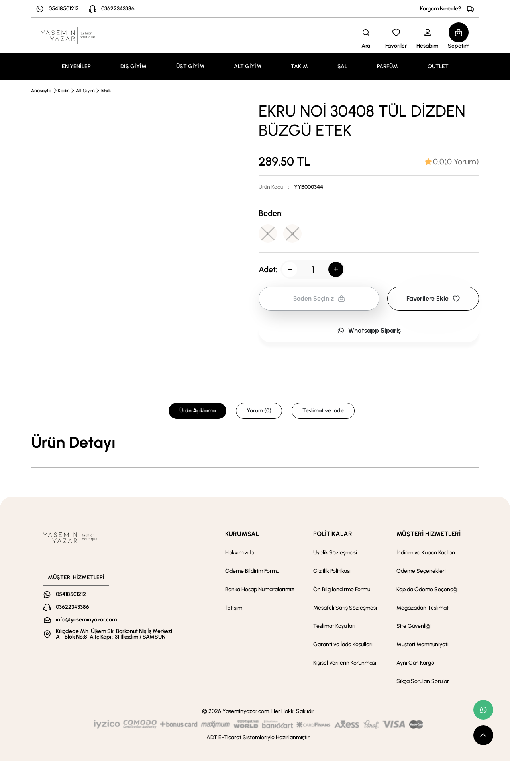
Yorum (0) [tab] (259, 411)
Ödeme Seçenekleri (421, 571)
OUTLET (438, 66)
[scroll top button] (483, 735)
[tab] (452, 161)
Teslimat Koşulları (334, 626)
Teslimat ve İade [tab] (323, 411)
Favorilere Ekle (433, 299)
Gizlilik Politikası (332, 571)
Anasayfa (41, 90)
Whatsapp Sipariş (369, 331)
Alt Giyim (85, 90)
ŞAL (342, 66)
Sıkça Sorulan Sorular (422, 682)
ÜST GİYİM (190, 66)
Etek (106, 90)
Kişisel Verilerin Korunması (344, 663)
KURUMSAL (242, 534)
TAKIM (299, 66)
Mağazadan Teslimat (422, 608)
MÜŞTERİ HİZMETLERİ (428, 534)
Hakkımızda (239, 553)
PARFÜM (387, 66)
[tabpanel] (255, 443)
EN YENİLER (76, 66)
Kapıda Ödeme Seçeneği (427, 590)
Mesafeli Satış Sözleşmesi (345, 608)
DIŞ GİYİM (133, 66)
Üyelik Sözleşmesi (335, 553)
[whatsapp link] (483, 710)
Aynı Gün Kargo (415, 663)
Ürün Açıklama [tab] (197, 411)
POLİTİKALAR (332, 534)
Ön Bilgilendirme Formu (341, 590)
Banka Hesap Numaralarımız (259, 590)
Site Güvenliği (413, 626)
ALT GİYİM (247, 66)
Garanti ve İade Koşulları (343, 645)
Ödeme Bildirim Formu (252, 571)
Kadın (64, 90)
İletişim (233, 608)
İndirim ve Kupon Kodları (425, 553)
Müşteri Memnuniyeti (422, 645)
